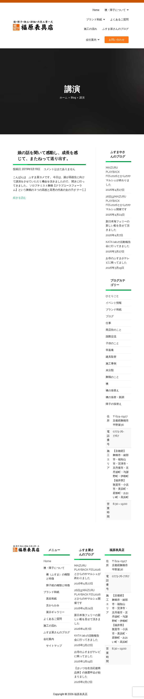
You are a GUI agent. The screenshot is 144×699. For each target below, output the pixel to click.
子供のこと (112, 343)
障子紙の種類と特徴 (58, 585)
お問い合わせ (116, 39)
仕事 (108, 323)
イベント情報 (114, 302)
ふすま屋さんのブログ (115, 28)
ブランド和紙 (94, 19)
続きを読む (19, 197)
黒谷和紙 (51, 598)
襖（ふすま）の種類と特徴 (58, 576)
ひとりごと (112, 296)
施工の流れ (90, 28)
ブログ (110, 316)
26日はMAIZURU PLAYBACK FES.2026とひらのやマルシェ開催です (118, 203)
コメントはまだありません (59, 169)
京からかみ (52, 605)
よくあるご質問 (119, 19)
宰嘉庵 (110, 350)
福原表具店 (80, 694)
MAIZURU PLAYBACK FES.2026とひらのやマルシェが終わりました (118, 176)
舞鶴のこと (112, 377)
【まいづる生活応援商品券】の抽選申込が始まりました (87, 672)
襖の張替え (112, 390)
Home (95, 10)
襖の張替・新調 (115, 397)
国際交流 (111, 336)
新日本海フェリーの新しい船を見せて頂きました (117, 225)
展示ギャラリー (55, 612)
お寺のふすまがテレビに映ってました (117, 260)
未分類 (110, 370)
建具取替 (111, 356)
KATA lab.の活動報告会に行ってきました (118, 244)
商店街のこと (114, 329)
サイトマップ (54, 645)
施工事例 (111, 363)
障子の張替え (114, 403)
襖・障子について (115, 10)
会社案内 (91, 39)
